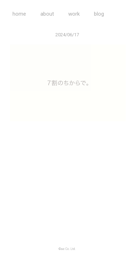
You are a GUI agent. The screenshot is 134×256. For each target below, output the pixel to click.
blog (99, 14)
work (74, 14)
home (19, 14)
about (47, 14)
